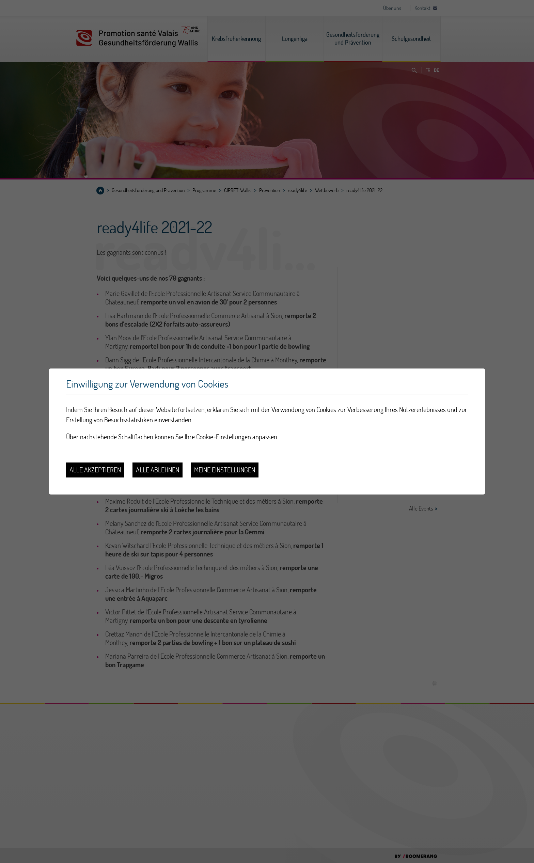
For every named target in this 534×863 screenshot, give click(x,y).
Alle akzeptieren (95, 470)
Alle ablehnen (157, 470)
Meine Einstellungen (224, 470)
